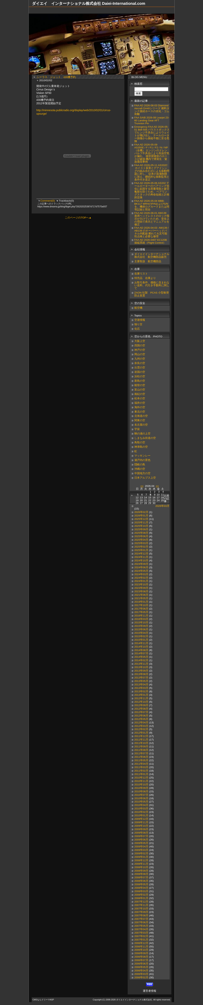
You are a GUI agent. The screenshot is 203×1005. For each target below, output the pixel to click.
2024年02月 (141, 577)
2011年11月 (141, 739)
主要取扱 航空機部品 (147, 261)
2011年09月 (141, 746)
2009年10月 (141, 825)
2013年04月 (141, 684)
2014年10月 (141, 646)
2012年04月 (141, 722)
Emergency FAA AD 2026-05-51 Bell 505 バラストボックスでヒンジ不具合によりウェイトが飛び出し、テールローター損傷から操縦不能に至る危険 (152, 134)
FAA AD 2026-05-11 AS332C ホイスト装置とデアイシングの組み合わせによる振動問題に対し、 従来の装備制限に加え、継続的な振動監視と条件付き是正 (151, 172)
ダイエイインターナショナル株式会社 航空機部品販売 (151, 255)
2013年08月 (141, 674)
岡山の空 (139, 354)
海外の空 (139, 407)
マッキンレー (142, 455)
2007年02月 (141, 936)
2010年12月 (141, 777)
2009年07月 (141, 836)
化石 (137, 328)
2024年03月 (141, 574)
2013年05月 (141, 681)
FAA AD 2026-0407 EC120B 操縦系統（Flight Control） (150, 241)
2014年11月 (141, 643)
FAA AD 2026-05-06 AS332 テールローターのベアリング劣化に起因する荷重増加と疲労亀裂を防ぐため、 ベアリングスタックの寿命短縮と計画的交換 (151, 190)
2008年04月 (141, 887)
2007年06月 (141, 922)
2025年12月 (141, 519)
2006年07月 (141, 960)
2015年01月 (141, 639)
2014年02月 (141, 660)
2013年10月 (141, 667)
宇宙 (137, 429)
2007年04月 (141, 929)
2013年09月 (141, 670)
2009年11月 (141, 822)
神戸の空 (139, 349)
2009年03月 (141, 850)
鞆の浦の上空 (142, 433)
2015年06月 (141, 629)
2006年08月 (141, 956)
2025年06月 (141, 536)
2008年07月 (141, 877)
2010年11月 (141, 781)
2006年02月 (141, 977)
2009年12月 (141, 818)
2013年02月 (141, 691)
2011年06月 (141, 756)
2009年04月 (141, 846)
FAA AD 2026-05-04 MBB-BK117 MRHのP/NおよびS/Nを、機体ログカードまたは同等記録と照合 (151, 205)
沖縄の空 (139, 468)
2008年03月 (141, 891)
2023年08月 (141, 591)
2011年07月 (141, 753)
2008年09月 (141, 870)
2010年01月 (141, 815)
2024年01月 (141, 581)
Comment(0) (48, 200)
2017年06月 (141, 608)
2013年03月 (141, 688)
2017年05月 (141, 612)
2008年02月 (141, 894)
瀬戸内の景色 (142, 460)
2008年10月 (141, 867)
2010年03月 (141, 808)
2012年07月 (141, 712)
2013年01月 (141, 694)
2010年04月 (141, 805)
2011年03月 (141, 767)
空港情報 (141, 319)
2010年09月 (141, 788)
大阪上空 (139, 341)
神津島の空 (141, 446)
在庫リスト (141, 273)
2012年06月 (141, 715)
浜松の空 (139, 376)
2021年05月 (141, 598)
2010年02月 (141, 812)
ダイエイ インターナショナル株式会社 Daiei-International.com (88, 3)
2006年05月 (141, 967)
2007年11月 (141, 905)
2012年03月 (141, 726)
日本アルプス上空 (145, 477)
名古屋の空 (141, 424)
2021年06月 (141, 594)
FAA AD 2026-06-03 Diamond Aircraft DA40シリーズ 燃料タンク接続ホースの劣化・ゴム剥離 (151, 110)
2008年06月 (141, 880)
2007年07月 (141, 918)
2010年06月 (141, 798)
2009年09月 (141, 829)
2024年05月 (141, 570)
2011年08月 (141, 750)
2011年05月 (141, 760)
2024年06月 (141, 567)
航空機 (138, 307)
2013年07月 (141, 677)
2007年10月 (141, 908)
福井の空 (139, 402)
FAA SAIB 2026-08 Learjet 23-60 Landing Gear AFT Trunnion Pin (151, 120)
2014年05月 (141, 656)
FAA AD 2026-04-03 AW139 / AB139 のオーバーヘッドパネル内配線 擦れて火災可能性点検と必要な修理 (151, 232)
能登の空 (139, 385)
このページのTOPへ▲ (78, 217)
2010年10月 (141, 784)
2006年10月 (141, 949)
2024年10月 (141, 560)
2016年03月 (141, 619)
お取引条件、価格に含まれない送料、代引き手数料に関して (151, 285)
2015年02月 (141, 636)
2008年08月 (141, 874)
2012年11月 (141, 698)
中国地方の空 (142, 473)
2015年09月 (141, 626)
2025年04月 (141, 539)
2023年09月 (141, 587)
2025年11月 (141, 522)
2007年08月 (141, 915)
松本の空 (139, 398)
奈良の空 (139, 363)
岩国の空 (139, 372)
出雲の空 (139, 367)
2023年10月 (141, 584)
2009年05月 (141, 843)
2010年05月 (141, 801)
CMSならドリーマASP (43, 999)
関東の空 (139, 420)
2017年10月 (141, 605)
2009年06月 (141, 839)
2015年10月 (141, 622)
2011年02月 (141, 770)
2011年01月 (141, 774)
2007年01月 (141, 939)
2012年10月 (141, 701)
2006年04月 (141, 970)
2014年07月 (141, 653)
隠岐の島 (139, 464)
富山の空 (139, 389)
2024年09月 (141, 563)
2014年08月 (141, 650)
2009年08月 (141, 832)
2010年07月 (141, 794)
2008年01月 (141, 898)
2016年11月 (141, 615)
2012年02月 (141, 729)
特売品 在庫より (145, 278)
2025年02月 (141, 546)
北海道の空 (141, 415)
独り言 (138, 324)
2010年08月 (141, 791)
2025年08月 (141, 532)
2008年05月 (141, 884)
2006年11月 (141, 946)
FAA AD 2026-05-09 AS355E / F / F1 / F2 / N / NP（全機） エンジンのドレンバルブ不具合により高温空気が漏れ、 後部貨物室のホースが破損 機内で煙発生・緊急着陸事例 (151, 153)
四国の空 (139, 345)
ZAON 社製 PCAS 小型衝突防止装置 (151, 294)
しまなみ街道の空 (145, 438)
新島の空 (139, 380)
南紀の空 (139, 394)
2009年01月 (141, 856)
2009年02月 (141, 853)
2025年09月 (141, 529)
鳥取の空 (139, 442)
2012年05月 (141, 719)
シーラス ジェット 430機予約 (56, 77)
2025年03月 (141, 543)
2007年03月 (141, 932)
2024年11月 (141, 557)
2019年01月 (141, 601)
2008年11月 (141, 863)
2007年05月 (141, 925)
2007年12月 (141, 901)
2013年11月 (141, 663)
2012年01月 (141, 732)
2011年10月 (141, 743)
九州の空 (139, 358)
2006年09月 (141, 953)
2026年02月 (141, 512)
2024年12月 (141, 553)
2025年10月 (141, 525)
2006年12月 (141, 943)
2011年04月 (141, 763)
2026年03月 (162, 506)
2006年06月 (141, 963)
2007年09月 (141, 912)
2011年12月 (141, 736)
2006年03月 (141, 974)
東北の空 (139, 411)
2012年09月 (141, 705)
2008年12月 (141, 860)
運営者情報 (149, 990)
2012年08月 (141, 708)
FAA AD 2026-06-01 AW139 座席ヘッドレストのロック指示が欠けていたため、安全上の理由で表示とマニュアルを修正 (151, 219)
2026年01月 (141, 515)
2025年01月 (141, 550)
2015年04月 (141, 632)
